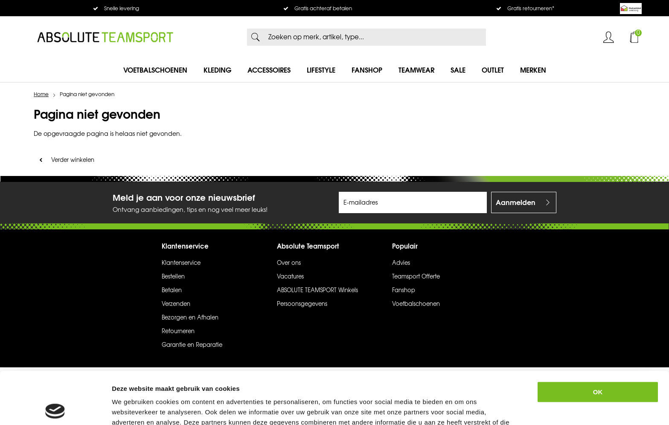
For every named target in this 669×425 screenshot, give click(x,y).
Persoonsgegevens (302, 304)
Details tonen (467, 408)
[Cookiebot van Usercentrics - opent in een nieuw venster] (55, 408)
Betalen (172, 290)
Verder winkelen (72, 160)
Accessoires (269, 70)
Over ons (289, 263)
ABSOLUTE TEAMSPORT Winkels (317, 290)
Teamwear (416, 70)
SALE (458, 70)
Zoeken (255, 37)
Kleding (217, 70)
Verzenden (176, 304)
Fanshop (367, 70)
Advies (401, 263)
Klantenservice (181, 263)
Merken (533, 70)
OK (598, 339)
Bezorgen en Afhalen (190, 317)
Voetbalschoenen (155, 70)
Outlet (493, 70)
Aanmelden (515, 202)
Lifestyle (321, 70)
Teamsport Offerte (416, 276)
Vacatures (290, 276)
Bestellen (173, 276)
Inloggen (608, 37)
